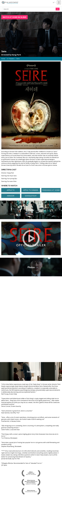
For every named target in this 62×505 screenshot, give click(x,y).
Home (3, 59)
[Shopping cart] (54, 2)
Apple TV (10, 190)
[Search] (29, 9)
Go (57, 9)
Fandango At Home (51, 190)
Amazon (10, 196)
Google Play (30, 196)
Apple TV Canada (30, 190)
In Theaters (11, 59)
